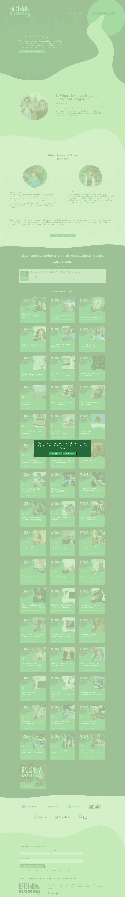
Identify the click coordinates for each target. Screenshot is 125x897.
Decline (69, 453)
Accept (55, 453)
